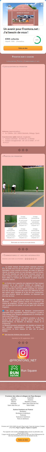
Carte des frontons (34, 426)
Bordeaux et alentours (23, 413)
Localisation (11, 61)
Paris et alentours (23, 419)
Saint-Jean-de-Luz (14, 405)
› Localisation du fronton (14, 66)
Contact (42, 426)
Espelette (30, 398)
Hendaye (14, 403)
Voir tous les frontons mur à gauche (17, 334)
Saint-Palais (30, 405)
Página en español (31, 427)
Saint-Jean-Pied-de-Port (30, 403)
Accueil (19, 426)
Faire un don (23, 440)
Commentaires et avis (31, 61)
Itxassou (30, 400)
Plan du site (25, 426)
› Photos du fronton (12, 156)
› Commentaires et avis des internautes (21, 255)
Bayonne (14, 400)
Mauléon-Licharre (30, 402)
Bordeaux (23, 411)
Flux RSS (12, 427)
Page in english (20, 427)
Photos (20, 61)
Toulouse (23, 415)
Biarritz (13, 402)
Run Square (23, 370)
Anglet (14, 398)
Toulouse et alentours (23, 417)
